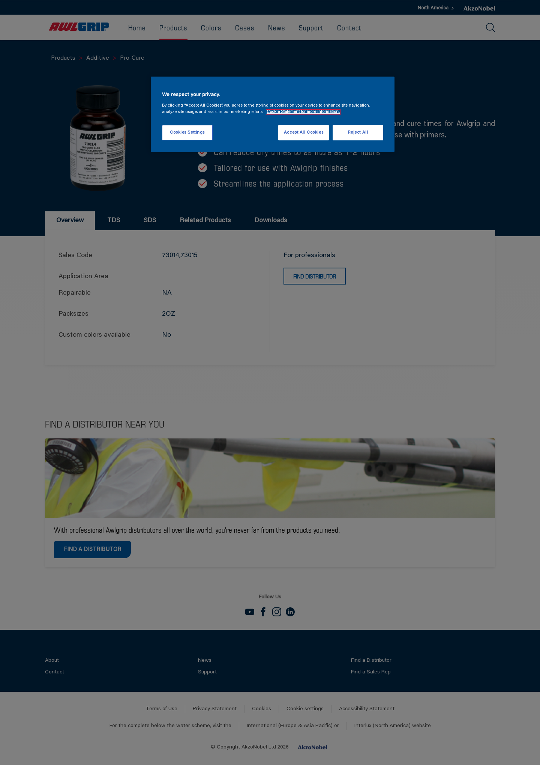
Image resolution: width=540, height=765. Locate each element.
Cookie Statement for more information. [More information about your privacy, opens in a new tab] (303, 112)
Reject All (358, 133)
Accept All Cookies (303, 133)
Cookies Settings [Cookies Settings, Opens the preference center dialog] (187, 133)
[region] (272, 114)
